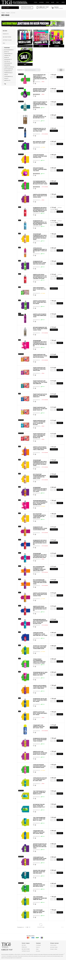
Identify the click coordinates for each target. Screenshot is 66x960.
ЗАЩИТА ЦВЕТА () (8, 53)
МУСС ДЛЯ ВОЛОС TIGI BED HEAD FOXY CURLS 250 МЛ (39, 142)
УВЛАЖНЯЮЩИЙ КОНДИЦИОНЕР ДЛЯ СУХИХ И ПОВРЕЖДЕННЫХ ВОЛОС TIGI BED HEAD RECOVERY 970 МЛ (40, 555)
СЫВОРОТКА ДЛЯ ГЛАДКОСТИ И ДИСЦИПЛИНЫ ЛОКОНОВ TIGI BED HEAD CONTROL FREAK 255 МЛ (40, 104)
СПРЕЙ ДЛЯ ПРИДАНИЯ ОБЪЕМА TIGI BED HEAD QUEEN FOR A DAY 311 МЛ (40, 156)
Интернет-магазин (54, 943)
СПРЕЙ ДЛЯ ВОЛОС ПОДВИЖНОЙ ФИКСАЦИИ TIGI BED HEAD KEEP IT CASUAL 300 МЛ (40, 250)
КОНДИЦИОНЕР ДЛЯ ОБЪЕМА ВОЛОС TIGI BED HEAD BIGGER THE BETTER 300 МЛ (40, 740)
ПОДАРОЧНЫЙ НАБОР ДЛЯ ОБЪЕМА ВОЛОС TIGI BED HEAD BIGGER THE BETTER (40, 409)
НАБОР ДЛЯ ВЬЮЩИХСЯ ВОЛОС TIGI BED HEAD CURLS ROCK (39, 289)
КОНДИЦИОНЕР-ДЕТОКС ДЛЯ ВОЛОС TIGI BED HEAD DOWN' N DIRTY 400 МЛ (40, 700)
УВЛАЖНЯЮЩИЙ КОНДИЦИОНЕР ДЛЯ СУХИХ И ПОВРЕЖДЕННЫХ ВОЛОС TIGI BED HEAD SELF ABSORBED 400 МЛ (40, 343)
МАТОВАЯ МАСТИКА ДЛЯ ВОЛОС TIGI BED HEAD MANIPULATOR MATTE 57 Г (39, 806)
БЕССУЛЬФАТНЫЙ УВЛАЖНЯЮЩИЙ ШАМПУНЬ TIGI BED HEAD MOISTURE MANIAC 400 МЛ (39, 515)
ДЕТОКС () (6, 51)
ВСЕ (29, 927)
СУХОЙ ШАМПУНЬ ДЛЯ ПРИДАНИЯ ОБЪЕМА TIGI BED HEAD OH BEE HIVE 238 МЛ (39, 858)
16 (25, 927)
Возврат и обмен (53, 949)
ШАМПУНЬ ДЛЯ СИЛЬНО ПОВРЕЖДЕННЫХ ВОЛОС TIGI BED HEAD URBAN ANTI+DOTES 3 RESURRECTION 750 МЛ (40, 276)
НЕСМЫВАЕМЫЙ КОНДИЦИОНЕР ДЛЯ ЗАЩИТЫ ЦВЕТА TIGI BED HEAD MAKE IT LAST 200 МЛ (40, 489)
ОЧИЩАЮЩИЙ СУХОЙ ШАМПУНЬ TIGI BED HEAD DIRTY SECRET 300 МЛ (39, 832)
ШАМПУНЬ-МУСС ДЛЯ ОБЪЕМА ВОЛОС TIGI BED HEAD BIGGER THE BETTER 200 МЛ (40, 753)
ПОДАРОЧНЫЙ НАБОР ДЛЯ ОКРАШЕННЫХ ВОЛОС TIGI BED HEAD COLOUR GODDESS (40, 356)
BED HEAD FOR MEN (7, 37)
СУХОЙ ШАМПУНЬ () (8, 76)
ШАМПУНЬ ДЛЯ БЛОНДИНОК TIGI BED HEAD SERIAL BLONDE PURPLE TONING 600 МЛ (40, 448)
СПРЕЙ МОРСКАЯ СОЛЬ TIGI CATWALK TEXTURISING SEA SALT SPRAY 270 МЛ (39, 130)
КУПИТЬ (35, 2)
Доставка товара (53, 947)
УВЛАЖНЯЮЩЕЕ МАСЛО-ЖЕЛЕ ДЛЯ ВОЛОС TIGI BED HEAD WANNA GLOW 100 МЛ (40, 674)
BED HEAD (5, 30)
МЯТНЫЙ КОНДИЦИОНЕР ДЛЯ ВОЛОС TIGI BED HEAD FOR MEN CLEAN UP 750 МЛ (40, 329)
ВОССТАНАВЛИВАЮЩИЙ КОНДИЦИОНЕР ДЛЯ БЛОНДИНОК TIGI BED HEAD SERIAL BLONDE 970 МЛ (39, 568)
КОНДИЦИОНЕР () (8, 70)
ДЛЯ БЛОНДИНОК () (8, 68)
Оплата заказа (53, 945)
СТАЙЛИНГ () (7, 55)
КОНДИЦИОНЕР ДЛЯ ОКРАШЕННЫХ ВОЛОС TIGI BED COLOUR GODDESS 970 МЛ (40, 528)
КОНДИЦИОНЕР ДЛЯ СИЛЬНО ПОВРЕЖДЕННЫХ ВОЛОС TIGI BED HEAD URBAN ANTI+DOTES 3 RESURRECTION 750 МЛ (40, 209)
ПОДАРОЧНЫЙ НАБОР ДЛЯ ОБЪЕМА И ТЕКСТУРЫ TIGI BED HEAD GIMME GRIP (40, 382)
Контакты (38, 951)
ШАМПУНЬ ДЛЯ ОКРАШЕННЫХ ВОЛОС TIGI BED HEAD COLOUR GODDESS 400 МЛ (40, 196)
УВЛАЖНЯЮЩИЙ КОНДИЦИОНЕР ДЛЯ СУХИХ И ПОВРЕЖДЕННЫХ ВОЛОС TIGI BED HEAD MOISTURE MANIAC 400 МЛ (40, 237)
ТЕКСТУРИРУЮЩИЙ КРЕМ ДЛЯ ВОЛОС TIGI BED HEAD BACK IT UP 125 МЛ (39, 819)
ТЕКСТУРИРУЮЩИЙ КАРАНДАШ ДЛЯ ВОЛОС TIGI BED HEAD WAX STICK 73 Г (39, 116)
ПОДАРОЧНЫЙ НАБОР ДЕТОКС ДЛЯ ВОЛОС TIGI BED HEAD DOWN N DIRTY (40, 395)
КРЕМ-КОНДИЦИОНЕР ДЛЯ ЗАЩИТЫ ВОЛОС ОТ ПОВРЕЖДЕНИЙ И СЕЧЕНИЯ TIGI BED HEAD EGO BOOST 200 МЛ (40, 77)
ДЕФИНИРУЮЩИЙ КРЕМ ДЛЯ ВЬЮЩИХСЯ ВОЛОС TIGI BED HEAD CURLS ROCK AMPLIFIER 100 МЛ (39, 846)
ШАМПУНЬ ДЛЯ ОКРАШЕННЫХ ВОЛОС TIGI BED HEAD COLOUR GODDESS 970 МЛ (40, 594)
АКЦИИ (52, 2)
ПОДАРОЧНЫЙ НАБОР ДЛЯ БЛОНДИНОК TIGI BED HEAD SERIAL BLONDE (39, 369)
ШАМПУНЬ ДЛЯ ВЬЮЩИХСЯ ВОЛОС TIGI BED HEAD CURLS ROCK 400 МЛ (39, 302)
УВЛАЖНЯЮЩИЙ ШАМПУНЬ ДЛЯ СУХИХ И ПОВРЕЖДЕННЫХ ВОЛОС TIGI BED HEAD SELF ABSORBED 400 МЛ (40, 502)
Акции (37, 949)
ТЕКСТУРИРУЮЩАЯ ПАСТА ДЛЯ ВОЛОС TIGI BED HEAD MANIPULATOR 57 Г (39, 792)
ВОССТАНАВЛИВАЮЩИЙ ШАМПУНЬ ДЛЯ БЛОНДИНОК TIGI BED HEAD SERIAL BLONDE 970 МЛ (40, 581)
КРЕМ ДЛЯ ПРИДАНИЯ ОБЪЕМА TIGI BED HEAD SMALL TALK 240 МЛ (40, 169)
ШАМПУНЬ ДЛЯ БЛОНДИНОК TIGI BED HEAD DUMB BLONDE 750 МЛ (39, 315)
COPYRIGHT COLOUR (7, 40)
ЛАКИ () (6, 74)
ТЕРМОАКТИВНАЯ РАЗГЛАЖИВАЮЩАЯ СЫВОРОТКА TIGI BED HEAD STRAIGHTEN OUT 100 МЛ (39, 661)
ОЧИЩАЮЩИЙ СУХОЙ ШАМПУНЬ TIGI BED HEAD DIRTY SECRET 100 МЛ (39, 726)
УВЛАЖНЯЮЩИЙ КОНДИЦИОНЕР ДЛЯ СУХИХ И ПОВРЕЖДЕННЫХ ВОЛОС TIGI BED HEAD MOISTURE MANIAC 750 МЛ (40, 463)
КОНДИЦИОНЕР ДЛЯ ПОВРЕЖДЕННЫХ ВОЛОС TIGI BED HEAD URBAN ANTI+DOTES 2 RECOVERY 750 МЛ (40, 222)
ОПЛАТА (47, 2)
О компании (38, 945)
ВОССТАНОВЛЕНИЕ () (9, 49)
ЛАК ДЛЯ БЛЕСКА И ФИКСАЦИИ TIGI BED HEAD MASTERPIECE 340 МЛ (39, 885)
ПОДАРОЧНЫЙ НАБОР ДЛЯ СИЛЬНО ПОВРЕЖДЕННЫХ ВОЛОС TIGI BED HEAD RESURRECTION (39, 435)
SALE (4, 43)
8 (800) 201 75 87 (44, 7)
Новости (38, 947)
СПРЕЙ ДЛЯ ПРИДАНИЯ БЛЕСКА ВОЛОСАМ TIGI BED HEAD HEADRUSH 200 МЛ (39, 766)
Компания (38, 943)
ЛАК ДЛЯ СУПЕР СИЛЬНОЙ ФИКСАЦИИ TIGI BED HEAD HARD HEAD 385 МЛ (39, 872)
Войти (63, 2)
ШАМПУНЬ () (7, 80)
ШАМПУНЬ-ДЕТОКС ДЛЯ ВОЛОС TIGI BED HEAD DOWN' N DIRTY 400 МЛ (40, 713)
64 (27, 927)
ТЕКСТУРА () (7, 61)
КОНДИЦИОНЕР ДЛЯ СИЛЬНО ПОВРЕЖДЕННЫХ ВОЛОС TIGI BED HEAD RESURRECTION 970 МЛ (40, 542)
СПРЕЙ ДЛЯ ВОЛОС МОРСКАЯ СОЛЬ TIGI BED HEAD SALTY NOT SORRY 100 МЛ (40, 779)
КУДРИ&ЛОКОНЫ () (8, 72)
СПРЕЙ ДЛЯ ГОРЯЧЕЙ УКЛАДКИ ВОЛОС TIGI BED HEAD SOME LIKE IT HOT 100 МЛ (40, 634)
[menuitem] (8, 30)
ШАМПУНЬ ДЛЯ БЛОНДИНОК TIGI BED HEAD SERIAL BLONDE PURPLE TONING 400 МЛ (40, 687)
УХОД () (6, 78)
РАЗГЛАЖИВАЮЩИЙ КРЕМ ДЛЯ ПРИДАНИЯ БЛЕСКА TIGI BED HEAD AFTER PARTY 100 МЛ (40, 182)
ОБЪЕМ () (6, 57)
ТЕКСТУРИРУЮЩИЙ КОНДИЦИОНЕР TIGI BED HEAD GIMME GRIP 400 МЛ (40, 898)
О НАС (57, 2)
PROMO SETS (6, 33)
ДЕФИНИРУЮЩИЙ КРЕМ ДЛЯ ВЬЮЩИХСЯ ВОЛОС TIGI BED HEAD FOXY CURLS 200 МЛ (39, 90)
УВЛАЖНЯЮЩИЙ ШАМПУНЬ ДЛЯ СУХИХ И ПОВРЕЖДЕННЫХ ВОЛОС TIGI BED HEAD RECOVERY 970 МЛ (40, 621)
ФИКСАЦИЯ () (7, 65)
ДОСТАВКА (41, 2)
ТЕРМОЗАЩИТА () (8, 63)
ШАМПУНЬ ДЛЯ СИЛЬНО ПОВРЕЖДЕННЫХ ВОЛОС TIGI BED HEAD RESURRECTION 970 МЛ (39, 608)
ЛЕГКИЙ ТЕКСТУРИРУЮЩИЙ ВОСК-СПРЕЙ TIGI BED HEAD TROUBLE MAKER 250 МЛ (39, 647)
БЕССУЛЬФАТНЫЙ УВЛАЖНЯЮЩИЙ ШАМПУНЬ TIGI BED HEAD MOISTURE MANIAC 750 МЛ (39, 476)
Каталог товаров (5, 7)
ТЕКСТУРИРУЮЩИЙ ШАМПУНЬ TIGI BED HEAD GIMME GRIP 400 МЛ (39, 911)
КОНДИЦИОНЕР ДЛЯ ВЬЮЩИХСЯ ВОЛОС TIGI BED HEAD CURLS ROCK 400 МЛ (39, 263)
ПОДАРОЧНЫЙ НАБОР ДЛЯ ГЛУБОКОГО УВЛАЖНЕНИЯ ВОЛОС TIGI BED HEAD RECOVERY (39, 422)
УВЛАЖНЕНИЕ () (8, 59)
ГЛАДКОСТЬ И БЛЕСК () (9, 66)
